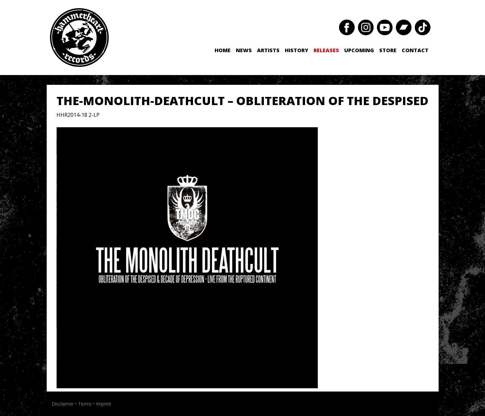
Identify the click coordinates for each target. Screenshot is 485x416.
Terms (85, 404)
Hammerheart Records (79, 37)
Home (223, 50)
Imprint (103, 404)
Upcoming (359, 50)
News (244, 50)
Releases (326, 50)
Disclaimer (63, 404)
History (296, 50)
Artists (268, 50)
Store (387, 50)
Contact (415, 50)
